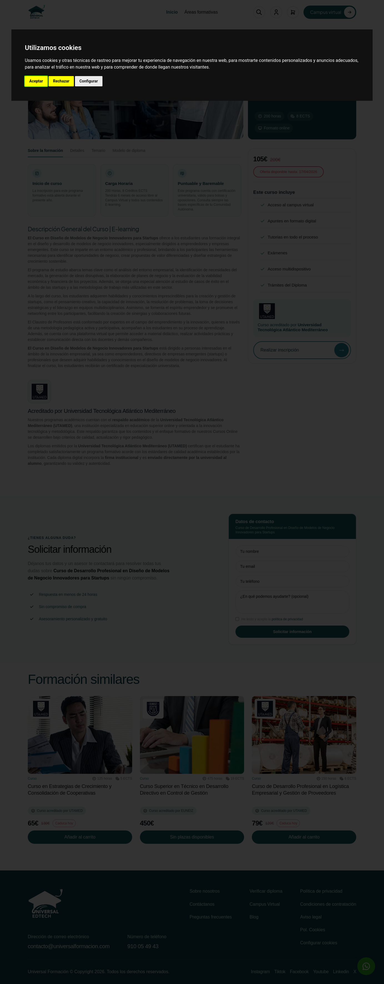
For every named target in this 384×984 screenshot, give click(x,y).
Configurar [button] (88, 81)
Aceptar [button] (36, 81)
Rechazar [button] (61, 81)
